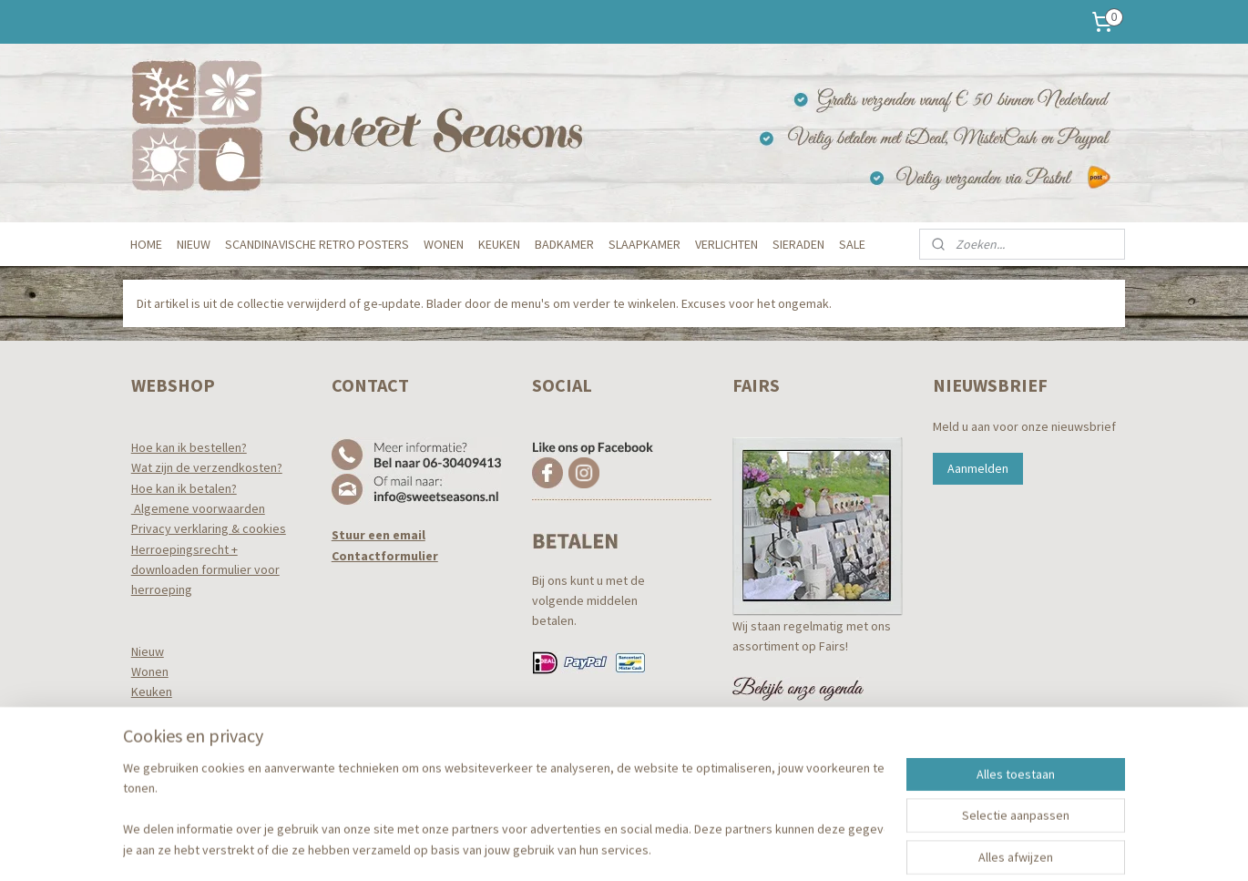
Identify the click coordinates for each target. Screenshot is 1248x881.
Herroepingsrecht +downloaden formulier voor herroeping (205, 570)
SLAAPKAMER (644, 244)
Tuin (141, 773)
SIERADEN (798, 244)
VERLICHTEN (726, 244)
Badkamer (159, 712)
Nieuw (147, 651)
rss (600, 847)
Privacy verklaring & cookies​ (208, 528)
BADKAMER (564, 244)
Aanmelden (977, 468)
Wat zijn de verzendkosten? (206, 467)
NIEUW (193, 244)
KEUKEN (499, 244)
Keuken (151, 691)
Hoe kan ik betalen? (184, 488)
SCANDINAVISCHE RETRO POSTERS (317, 244)
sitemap (570, 847)
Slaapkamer (163, 732)
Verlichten (158, 753)
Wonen (150, 671)
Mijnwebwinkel (787, 847)
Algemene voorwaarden (198, 508)
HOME (146, 244)
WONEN (444, 244)
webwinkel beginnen (656, 847)
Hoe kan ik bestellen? (189, 447)
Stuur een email (378, 535)
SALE (852, 244)
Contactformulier (385, 556)
